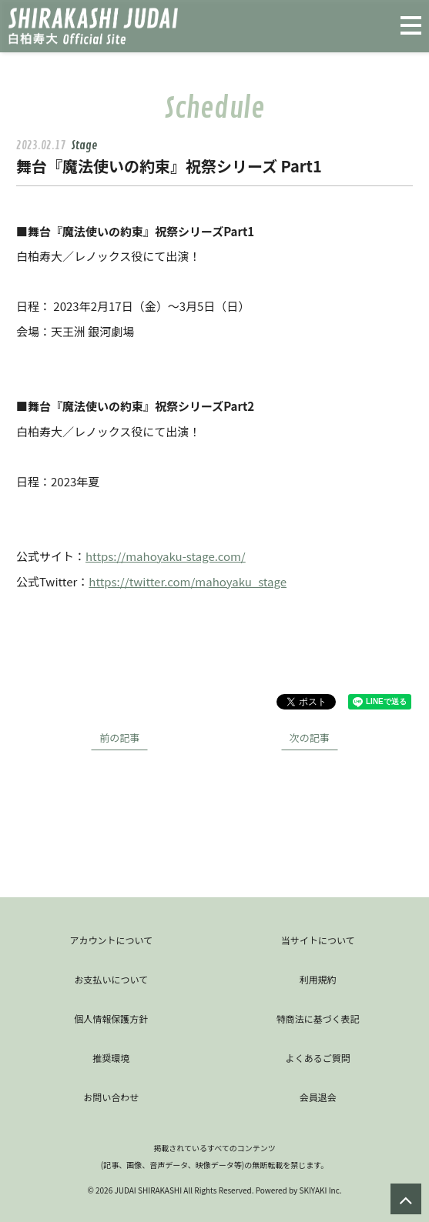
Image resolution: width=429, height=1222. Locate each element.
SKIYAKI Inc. (320, 1190)
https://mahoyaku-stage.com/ (165, 556)
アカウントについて (110, 940)
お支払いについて (111, 979)
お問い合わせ (111, 1096)
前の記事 (119, 737)
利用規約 (318, 979)
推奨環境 (110, 1057)
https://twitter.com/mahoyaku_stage (188, 581)
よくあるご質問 (318, 1057)
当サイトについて (318, 940)
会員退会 (318, 1096)
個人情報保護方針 (111, 1018)
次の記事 (310, 737)
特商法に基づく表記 (318, 1018)
